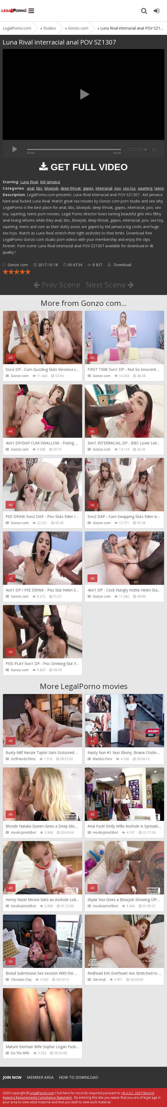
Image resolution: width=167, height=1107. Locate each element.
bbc (39, 188)
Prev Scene (56, 284)
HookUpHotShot (23, 832)
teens (159, 188)
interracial (104, 188)
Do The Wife (20, 1053)
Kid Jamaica (50, 181)
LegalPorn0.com (42, 1093)
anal (30, 188)
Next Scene (110, 284)
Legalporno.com (14, 10)
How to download (78, 1077)
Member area (40, 1077)
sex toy (129, 188)
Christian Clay (21, 979)
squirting (145, 188)
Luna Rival (29, 181)
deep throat (71, 188)
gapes (88, 188)
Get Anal (99, 979)
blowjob (51, 188)
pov (117, 188)
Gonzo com (18, 264)
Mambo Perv (102, 759)
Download (119, 264)
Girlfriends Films (23, 759)
